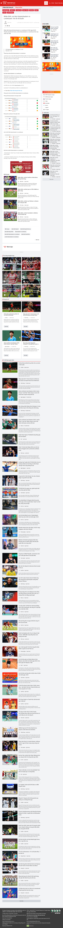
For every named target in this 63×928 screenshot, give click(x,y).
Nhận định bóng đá (8, 7)
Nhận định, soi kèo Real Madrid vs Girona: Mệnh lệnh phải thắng (55, 141)
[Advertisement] (51, 15)
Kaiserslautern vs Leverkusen (20, 231)
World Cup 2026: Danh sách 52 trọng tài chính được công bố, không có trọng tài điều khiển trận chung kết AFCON (29, 827)
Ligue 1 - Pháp (25, 10)
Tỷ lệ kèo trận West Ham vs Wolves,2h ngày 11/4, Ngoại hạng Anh (55, 128)
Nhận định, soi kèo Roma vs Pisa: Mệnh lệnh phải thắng (54, 147)
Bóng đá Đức (18, 7)
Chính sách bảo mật (41, 915)
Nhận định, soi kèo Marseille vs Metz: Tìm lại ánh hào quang (55, 153)
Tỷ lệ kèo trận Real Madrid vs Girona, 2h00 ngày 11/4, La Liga (55, 122)
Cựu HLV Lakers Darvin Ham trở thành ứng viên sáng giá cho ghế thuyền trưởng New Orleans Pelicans (29, 579)
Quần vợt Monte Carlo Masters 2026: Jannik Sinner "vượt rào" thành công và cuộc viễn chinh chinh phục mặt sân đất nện (29, 421)
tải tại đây (36, 916)
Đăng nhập (61, 3)
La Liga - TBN (19, 10)
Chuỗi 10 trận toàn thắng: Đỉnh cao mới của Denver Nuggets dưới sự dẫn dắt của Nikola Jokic (29, 448)
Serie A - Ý (12, 10)
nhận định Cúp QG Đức (25, 234)
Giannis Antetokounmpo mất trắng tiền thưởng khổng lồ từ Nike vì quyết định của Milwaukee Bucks (30, 813)
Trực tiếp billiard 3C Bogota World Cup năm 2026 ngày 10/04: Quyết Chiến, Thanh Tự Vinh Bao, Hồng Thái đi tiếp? (29, 502)
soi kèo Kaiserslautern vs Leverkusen (11, 236)
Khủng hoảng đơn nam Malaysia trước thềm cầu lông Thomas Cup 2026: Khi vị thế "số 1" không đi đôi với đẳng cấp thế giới (29, 593)
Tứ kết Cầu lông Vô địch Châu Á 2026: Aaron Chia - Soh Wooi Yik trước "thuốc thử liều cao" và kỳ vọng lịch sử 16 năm (29, 687)
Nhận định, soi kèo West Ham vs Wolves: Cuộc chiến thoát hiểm (55, 135)
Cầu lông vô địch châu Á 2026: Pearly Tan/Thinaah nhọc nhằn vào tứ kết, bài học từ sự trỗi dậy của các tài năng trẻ (29, 713)
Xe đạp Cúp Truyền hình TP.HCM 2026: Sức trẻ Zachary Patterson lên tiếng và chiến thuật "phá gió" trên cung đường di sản (29, 464)
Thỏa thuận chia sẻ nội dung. (32, 915)
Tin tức (4, 12)
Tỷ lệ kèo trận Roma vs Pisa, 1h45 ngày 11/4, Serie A (55, 116)
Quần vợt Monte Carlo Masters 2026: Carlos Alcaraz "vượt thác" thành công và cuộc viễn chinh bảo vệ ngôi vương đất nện (29, 393)
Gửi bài (52, 3)
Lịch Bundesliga (10, 12)
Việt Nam (31, 10)
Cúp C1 (36, 10)
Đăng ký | (56, 3)
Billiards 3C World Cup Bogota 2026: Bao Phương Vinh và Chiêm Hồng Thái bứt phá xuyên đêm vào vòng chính (28, 541)
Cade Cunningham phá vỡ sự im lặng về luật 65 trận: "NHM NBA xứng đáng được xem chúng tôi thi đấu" (29, 634)
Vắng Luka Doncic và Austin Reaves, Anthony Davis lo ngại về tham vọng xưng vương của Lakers (29, 743)
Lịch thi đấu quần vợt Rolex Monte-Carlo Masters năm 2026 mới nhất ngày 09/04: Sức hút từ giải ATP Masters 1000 (29, 661)
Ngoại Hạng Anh (5, 10)
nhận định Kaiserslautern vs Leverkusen (12, 234)
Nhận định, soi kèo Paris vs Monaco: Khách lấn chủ (55, 167)
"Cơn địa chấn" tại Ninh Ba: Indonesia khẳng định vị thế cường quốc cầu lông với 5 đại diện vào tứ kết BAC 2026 (29, 607)
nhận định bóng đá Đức (9, 231)
